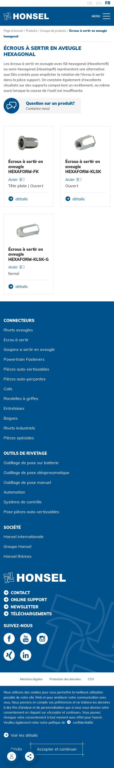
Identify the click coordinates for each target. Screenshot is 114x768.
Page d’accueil (13, 30)
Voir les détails (24, 735)
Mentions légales (31, 679)
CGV (91, 679)
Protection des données (65, 679)
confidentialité (83, 723)
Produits (31, 30)
